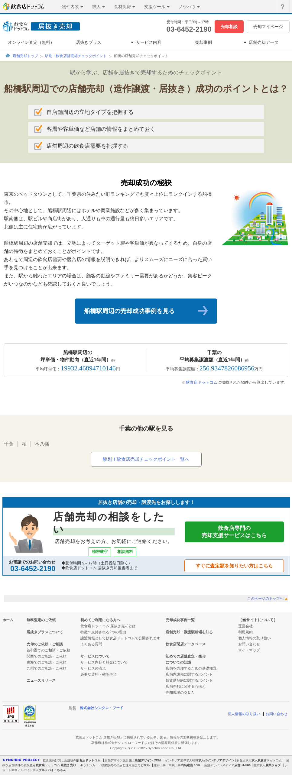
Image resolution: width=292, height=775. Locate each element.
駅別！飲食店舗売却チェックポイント (76, 56)
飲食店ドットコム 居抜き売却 (56, 765)
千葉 (9, 444)
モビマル (144, 765)
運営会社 (245, 626)
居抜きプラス (88, 42)
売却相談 (229, 26)
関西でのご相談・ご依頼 (47, 656)
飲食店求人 (243, 760)
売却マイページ (268, 26)
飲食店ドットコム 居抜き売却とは (108, 626)
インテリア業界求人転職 (181, 760)
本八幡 (42, 444)
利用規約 (245, 632)
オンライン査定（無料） (31, 42)
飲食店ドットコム (201, 382)
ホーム (7, 620)
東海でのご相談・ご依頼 (47, 662)
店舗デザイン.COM (148, 760)
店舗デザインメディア (219, 765)
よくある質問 (91, 644)
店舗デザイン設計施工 (120, 760)
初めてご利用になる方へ (100, 620)
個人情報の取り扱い (254, 638)
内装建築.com (190, 765)
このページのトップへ (267, 598)
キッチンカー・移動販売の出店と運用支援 (109, 765)
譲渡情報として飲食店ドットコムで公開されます (120, 638)
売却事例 (203, 42)
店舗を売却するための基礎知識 (191, 668)
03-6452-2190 (189, 29)
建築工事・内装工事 (167, 765)
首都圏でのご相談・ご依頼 (48, 650)
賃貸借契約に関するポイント (189, 680)
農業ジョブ (273, 765)
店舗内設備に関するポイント (189, 674)
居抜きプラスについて (45, 632)
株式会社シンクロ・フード (101, 708)
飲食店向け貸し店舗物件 (59, 760)
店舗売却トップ (25, 56)
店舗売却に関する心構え (186, 686)
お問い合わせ (249, 644)
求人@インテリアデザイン (216, 760)
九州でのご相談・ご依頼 (47, 668)
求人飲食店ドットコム (266, 760)
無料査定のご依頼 (41, 620)
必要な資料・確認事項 (98, 674)
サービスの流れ (93, 668)
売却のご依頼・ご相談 (45, 644)
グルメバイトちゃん (52, 770)
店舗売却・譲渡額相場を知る (189, 632)
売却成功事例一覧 (180, 620)
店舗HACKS (242, 765)
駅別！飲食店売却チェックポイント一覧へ (146, 459)
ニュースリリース (41, 680)
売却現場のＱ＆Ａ (180, 692)
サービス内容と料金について (104, 662)
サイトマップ (249, 650)
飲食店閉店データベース (186, 644)
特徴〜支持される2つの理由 (103, 632)
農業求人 (259, 765)
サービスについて (94, 656)
